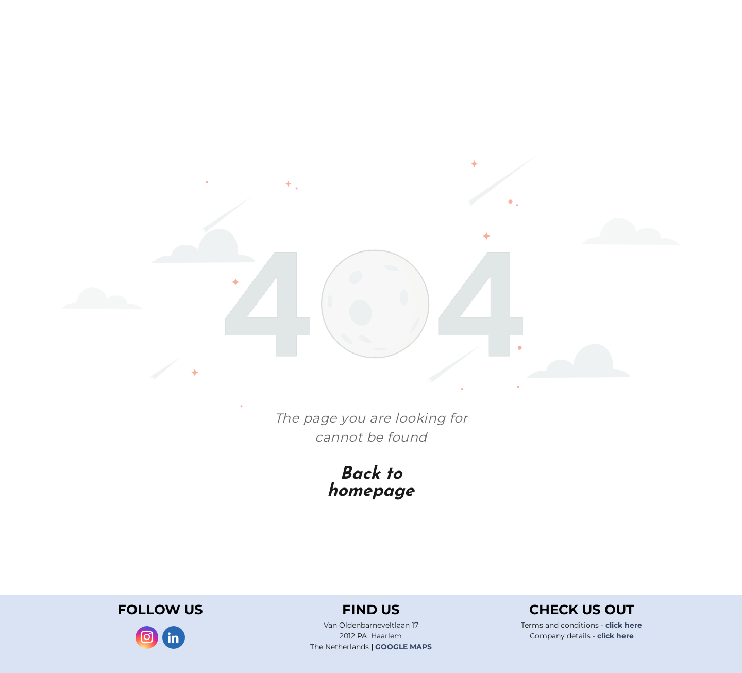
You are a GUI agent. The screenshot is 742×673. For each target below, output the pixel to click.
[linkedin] (173, 638)
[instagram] (147, 638)
